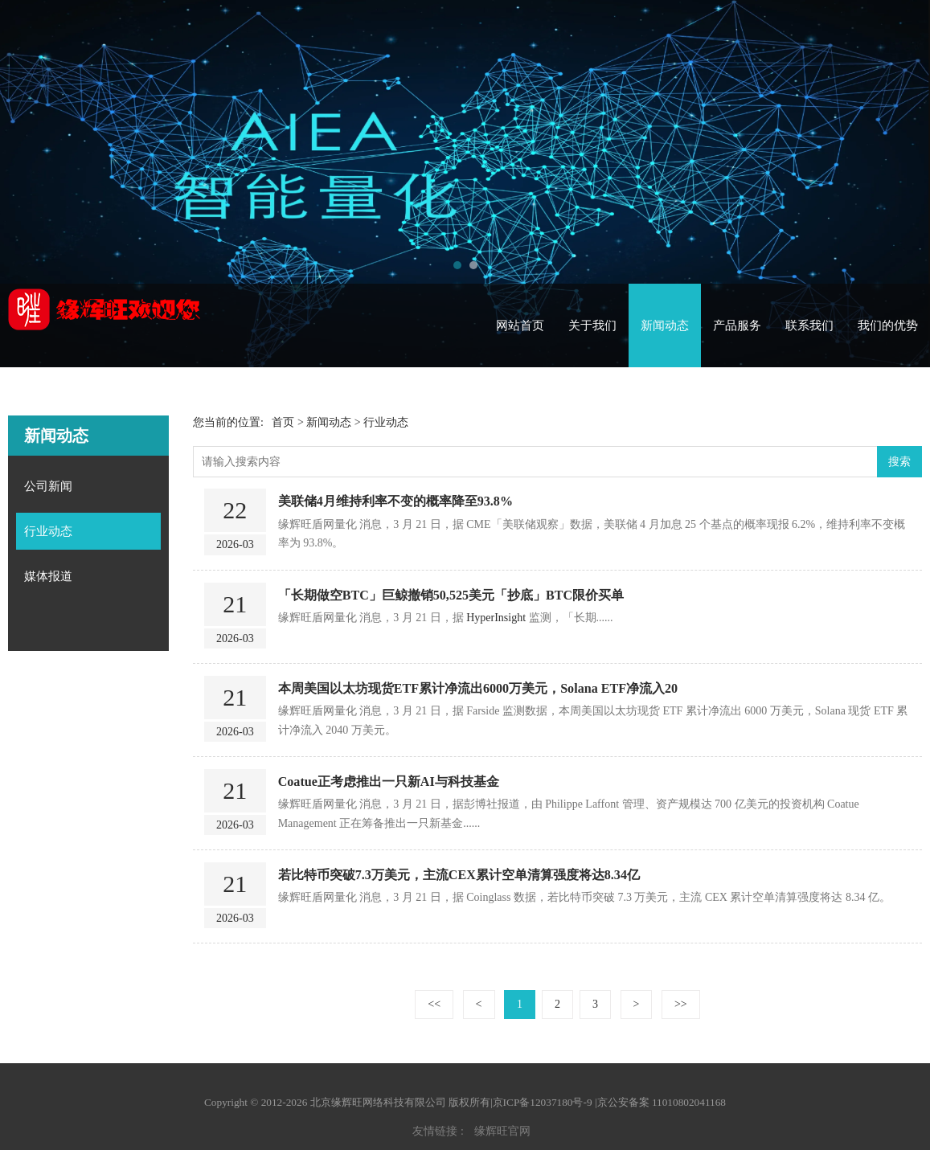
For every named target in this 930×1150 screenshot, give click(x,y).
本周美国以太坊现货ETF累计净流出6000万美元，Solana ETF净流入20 (478, 688)
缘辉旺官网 (502, 1131)
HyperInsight (496, 618)
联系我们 (809, 325)
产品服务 (737, 325)
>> (680, 1004)
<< (434, 1004)
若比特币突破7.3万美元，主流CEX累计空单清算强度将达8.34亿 (459, 875)
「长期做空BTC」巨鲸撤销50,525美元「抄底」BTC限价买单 (451, 595)
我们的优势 (888, 325)
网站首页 (520, 325)
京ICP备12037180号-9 (542, 1102)
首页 (283, 422)
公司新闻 (48, 486)
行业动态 (48, 531)
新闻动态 (665, 325)
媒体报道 (48, 576)
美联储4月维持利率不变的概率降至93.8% (395, 501)
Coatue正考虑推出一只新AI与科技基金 (388, 781)
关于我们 (592, 325)
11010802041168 (689, 1102)
